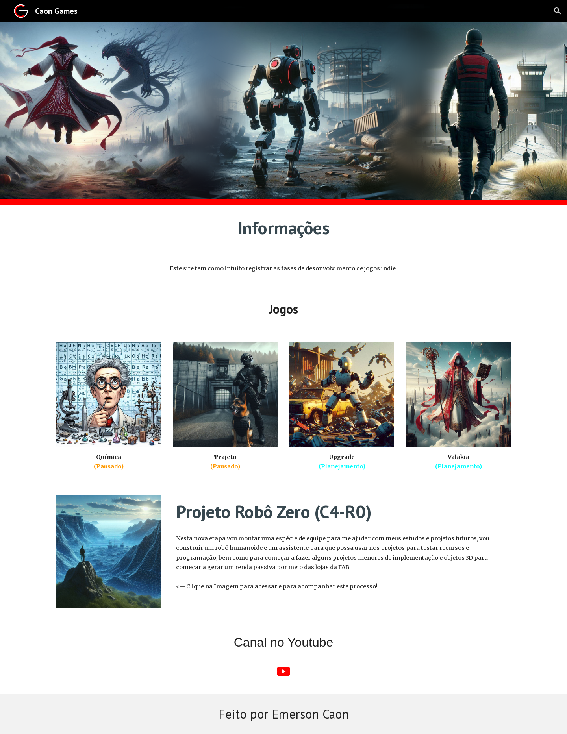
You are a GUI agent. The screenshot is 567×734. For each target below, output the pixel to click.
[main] (283, 228)
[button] (557, 11)
